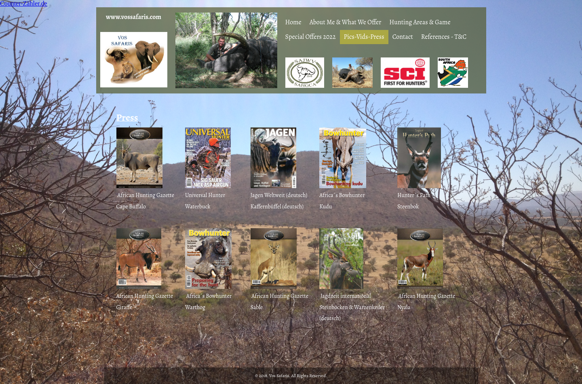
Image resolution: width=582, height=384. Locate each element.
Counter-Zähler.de (23, 3)
